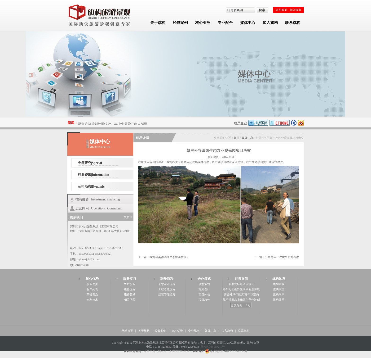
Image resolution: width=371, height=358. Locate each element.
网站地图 (198, 351)
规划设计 (204, 289)
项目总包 (204, 299)
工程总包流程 (166, 289)
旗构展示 (278, 294)
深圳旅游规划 (132, 351)
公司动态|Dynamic (91, 186)
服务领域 (129, 294)
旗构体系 (278, 299)
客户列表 (92, 289)
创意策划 (204, 284)
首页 (236, 138)
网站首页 (127, 330)
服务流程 (129, 289)
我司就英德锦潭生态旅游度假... (169, 257)
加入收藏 (295, 10)
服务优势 (92, 284)
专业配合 (225, 23)
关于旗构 (157, 23)
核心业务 (202, 23)
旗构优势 (177, 330)
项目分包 (204, 294)
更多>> (128, 217)
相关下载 (129, 299)
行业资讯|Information (93, 175)
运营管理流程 (166, 294)
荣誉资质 (92, 294)
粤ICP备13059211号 (213, 346)
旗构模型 (278, 289)
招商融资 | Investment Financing (97, 199)
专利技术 (92, 299)
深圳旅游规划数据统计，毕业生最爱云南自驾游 (112, 124)
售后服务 (129, 284)
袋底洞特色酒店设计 (241, 284)
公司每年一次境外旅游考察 (282, 257)
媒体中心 (247, 23)
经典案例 (180, 23)
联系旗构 (292, 23)
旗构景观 (278, 284)
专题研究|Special (90, 163)
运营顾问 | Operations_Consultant (98, 208)
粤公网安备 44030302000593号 (226, 351)
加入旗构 (270, 23)
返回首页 (281, 10)
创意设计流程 (166, 284)
